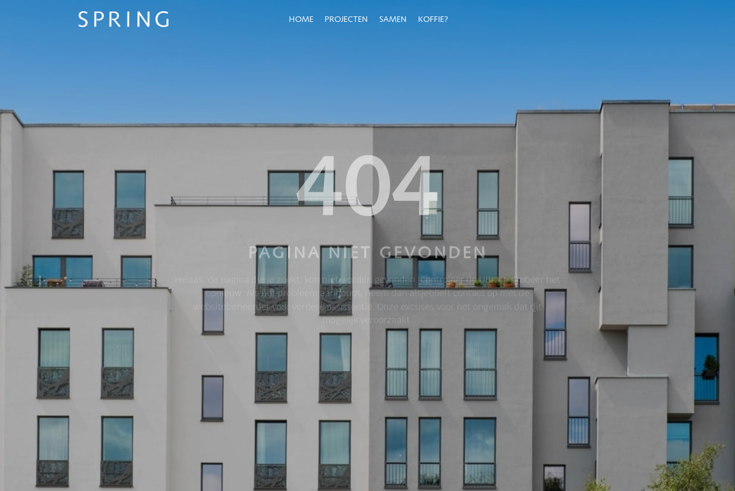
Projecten (346, 20)
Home (301, 20)
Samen (393, 20)
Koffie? (433, 20)
